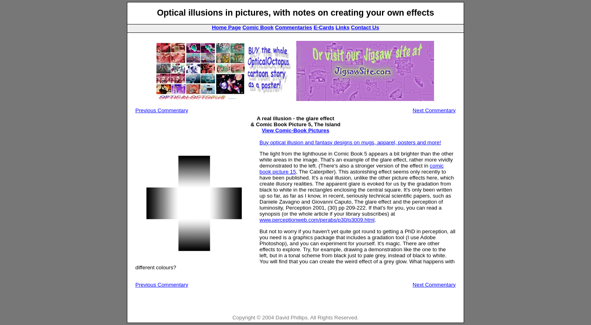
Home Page (226, 27)
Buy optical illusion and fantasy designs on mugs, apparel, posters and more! (350, 142)
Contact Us (365, 27)
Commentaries (293, 27)
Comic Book (257, 27)
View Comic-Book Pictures (296, 130)
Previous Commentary (161, 110)
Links (343, 27)
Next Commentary (434, 110)
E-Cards (324, 27)
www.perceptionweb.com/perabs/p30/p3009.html (316, 220)
